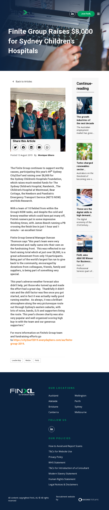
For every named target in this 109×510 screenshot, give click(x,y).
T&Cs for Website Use (60, 451)
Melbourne (81, 412)
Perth (78, 401)
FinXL (37, 360)
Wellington (80, 395)
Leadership (16, 360)
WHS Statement (57, 462)
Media (28, 360)
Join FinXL (86, 14)
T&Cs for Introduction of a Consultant (69, 468)
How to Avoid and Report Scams (65, 446)
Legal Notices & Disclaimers (63, 484)
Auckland (53, 395)
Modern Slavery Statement (63, 473)
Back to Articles (23, 81)
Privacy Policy (56, 457)
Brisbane (53, 406)
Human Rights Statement (62, 479)
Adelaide (53, 401)
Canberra (54, 412)
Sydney (78, 406)
